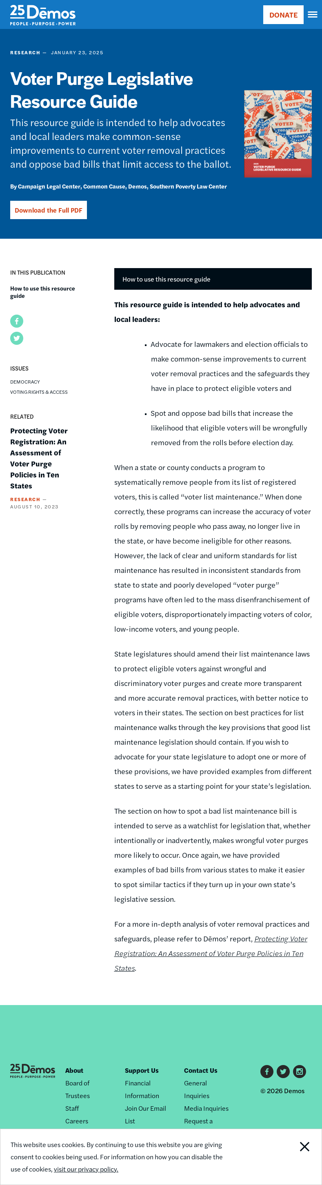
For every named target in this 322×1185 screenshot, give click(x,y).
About (74, 1070)
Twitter (283, 1071)
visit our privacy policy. (86, 1169)
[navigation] (313, 14)
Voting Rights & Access (39, 391)
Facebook (266, 1071)
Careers (76, 1120)
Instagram (299, 1071)
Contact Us (201, 1070)
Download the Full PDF (48, 210)
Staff (72, 1108)
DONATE (283, 14)
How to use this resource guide (42, 292)
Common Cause (104, 186)
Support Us (142, 1070)
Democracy (25, 381)
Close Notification (290, 1157)
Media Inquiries (206, 1108)
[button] (16, 321)
